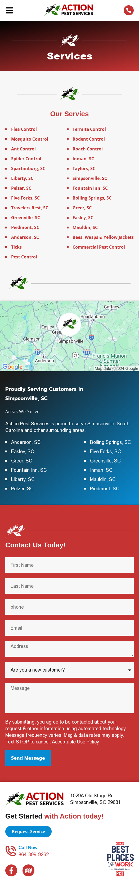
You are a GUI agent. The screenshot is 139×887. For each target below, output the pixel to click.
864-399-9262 (34, 854)
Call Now (28, 847)
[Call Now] (10, 851)
